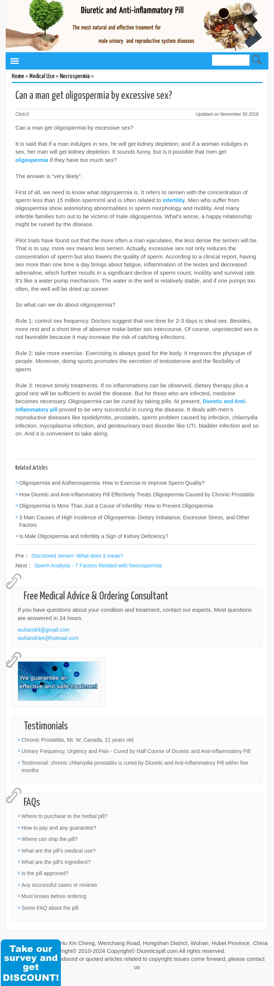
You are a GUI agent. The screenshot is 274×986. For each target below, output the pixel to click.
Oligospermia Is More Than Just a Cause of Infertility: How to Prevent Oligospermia (116, 506)
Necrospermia (75, 76)
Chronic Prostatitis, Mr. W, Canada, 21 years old (77, 740)
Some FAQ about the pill (50, 908)
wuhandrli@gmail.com (44, 630)
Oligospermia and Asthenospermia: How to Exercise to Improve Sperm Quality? (111, 483)
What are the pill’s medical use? (58, 851)
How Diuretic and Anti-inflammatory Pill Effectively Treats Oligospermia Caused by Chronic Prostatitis (136, 494)
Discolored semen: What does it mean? (77, 556)
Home (18, 76)
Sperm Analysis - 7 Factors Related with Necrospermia (98, 566)
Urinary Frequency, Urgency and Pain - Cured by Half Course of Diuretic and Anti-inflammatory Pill (135, 751)
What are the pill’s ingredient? (56, 862)
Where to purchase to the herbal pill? (64, 816)
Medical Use (41, 76)
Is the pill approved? (44, 873)
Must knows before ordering (53, 896)
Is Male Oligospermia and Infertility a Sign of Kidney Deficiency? (93, 536)
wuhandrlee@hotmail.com (48, 638)
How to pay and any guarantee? (58, 828)
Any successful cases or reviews (59, 885)
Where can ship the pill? (49, 839)
